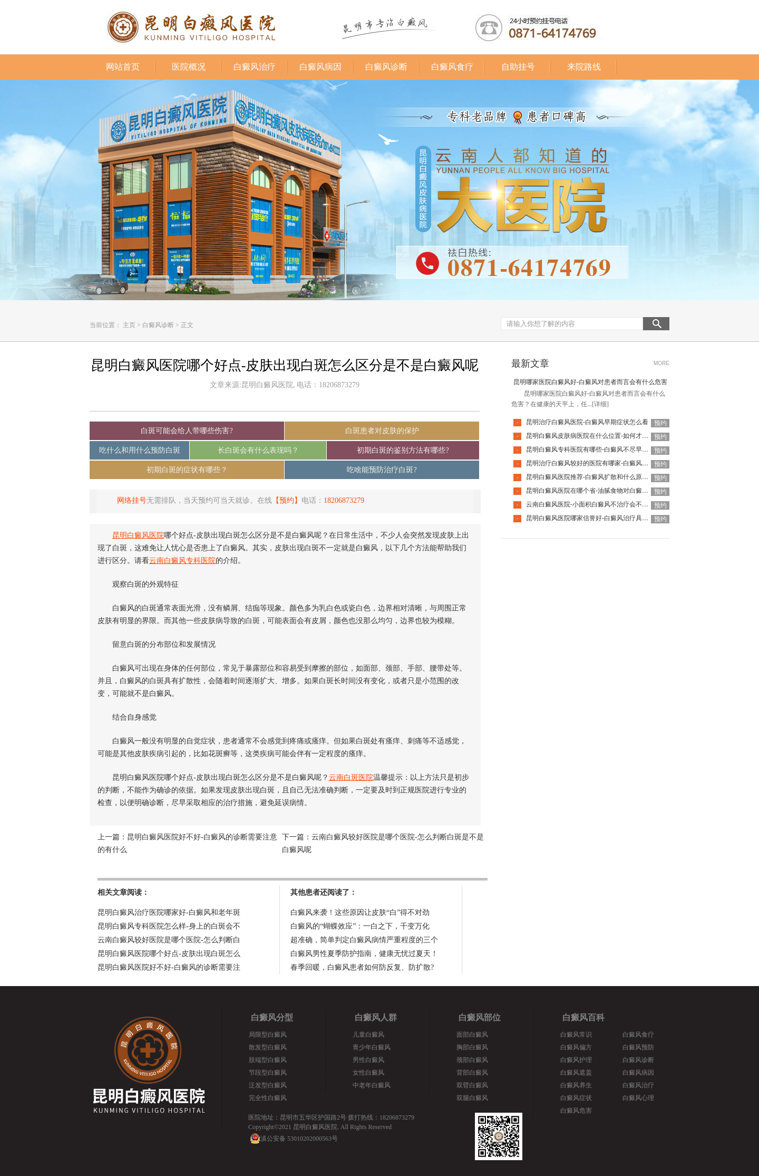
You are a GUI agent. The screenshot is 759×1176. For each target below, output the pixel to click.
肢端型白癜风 (268, 1060)
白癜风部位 (480, 1017)
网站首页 (123, 66)
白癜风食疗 (452, 66)
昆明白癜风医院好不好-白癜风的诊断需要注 (169, 967)
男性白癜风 (368, 1060)
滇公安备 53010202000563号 (299, 1138)
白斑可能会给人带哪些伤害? (186, 431)
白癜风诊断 (386, 66)
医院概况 (189, 66)
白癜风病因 (320, 66)
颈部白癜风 (472, 1060)
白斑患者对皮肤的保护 (382, 431)
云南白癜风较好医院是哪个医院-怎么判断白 (169, 940)
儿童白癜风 (368, 1034)
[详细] (600, 404)
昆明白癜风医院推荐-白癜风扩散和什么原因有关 (593, 477)
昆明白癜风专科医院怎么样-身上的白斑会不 (169, 926)
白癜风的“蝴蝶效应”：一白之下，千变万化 (360, 926)
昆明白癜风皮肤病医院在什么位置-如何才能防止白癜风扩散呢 (612, 435)
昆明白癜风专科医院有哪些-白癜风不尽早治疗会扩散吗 (603, 449)
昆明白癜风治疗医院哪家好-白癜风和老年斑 (169, 912)
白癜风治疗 (254, 66)
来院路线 (584, 66)
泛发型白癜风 (268, 1085)
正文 (187, 325)
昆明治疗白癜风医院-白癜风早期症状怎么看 (587, 422)
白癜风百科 (583, 1017)
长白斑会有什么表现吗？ (258, 450)
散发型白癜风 (268, 1047)
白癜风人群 (376, 1017)
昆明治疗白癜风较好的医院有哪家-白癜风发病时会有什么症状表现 (619, 463)
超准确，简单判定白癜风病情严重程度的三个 (364, 940)
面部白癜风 (472, 1034)
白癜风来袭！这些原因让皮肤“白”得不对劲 (360, 912)
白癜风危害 (576, 1110)
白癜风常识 (576, 1034)
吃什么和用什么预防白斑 (139, 450)
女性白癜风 (368, 1072)
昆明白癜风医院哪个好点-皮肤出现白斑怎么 (169, 954)
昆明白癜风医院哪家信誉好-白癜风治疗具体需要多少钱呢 (606, 518)
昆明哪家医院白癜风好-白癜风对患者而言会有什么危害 (590, 382)
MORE (661, 363)
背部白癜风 (472, 1072)
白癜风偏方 (576, 1047)
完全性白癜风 (268, 1098)
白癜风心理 (638, 1098)
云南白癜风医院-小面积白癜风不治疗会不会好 (590, 504)
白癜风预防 (638, 1047)
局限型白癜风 (268, 1034)
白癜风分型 (272, 1017)
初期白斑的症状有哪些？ (187, 470)
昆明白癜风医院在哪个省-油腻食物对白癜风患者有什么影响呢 (612, 490)
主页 (129, 325)
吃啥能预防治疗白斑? (381, 470)
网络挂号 (132, 500)
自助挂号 (518, 66)
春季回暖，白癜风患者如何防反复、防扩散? (362, 967)
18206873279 (344, 500)
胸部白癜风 (472, 1047)
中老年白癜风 (372, 1085)
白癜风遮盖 (576, 1072)
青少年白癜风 (372, 1047)
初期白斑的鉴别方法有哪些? (403, 450)
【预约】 (286, 500)
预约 (660, 423)
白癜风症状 (576, 1098)
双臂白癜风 (472, 1085)
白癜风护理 (576, 1060)
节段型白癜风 (268, 1072)
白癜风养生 (576, 1085)
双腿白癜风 (472, 1098)
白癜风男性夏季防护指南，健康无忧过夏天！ (364, 954)
